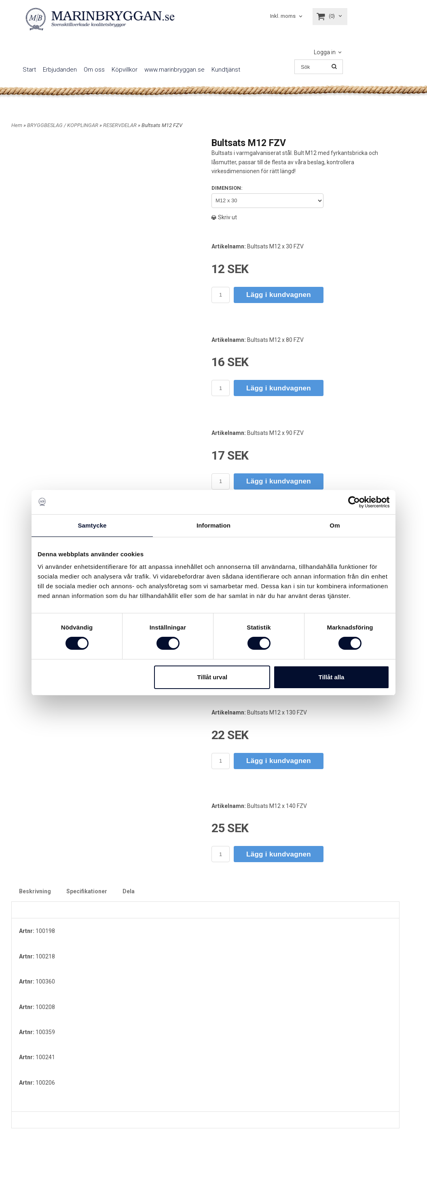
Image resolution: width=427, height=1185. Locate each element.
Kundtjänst (225, 69)
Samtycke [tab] (92, 525)
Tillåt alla (331, 676)
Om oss (94, 69)
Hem (16, 125)
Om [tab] (335, 525)
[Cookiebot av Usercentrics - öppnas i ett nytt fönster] (354, 502)
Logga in (325, 52)
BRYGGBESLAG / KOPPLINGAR (63, 125)
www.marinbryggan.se (174, 69)
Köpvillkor (124, 69)
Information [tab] (213, 525)
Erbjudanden (60, 69)
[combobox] (287, 16)
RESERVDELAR (120, 125)
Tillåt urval (212, 676)
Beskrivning (35, 891)
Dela (129, 891)
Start (29, 69)
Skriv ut (224, 217)
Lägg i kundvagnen (278, 295)
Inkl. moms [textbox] (283, 16)
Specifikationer (86, 891)
